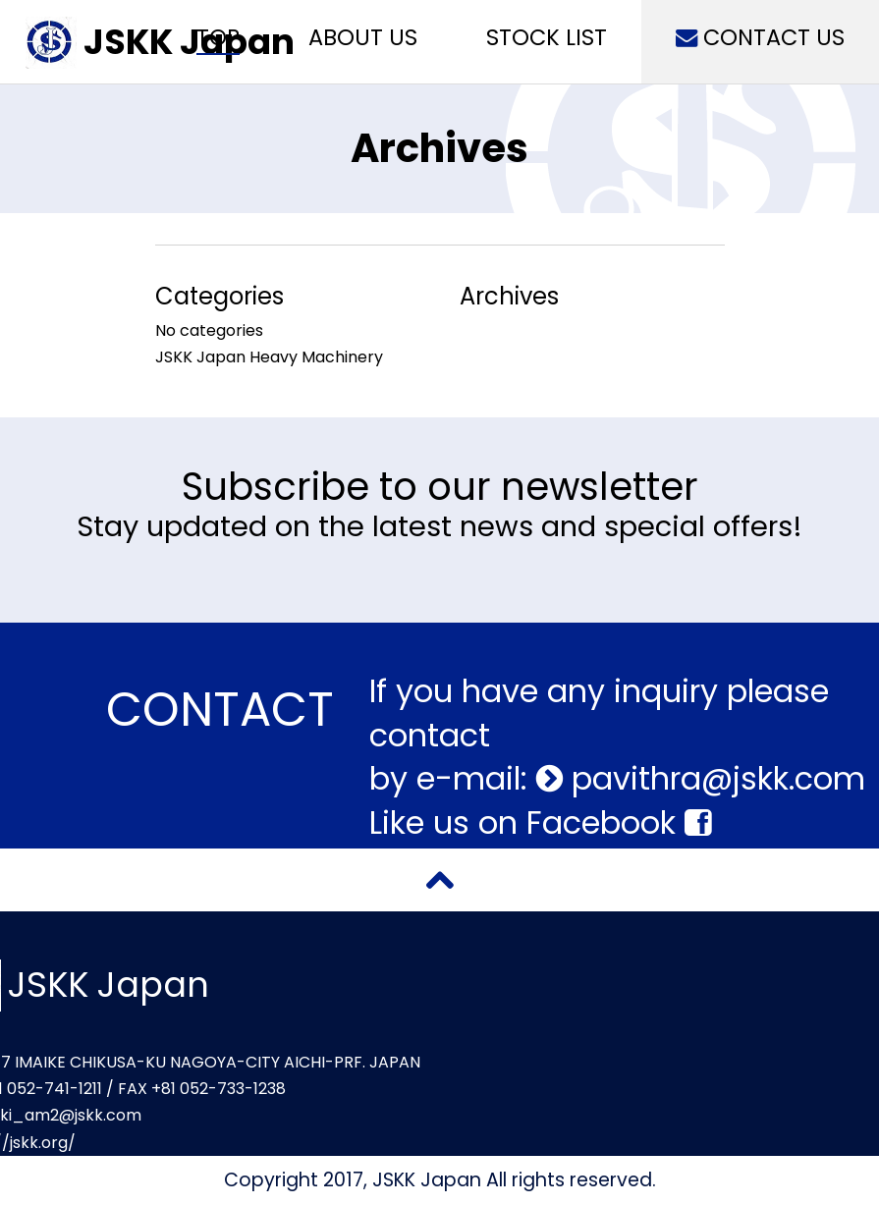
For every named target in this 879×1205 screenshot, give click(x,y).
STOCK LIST (546, 37)
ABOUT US (362, 37)
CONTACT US (760, 37)
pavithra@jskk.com (714, 778)
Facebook (618, 822)
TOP (218, 37)
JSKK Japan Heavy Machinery (269, 357)
